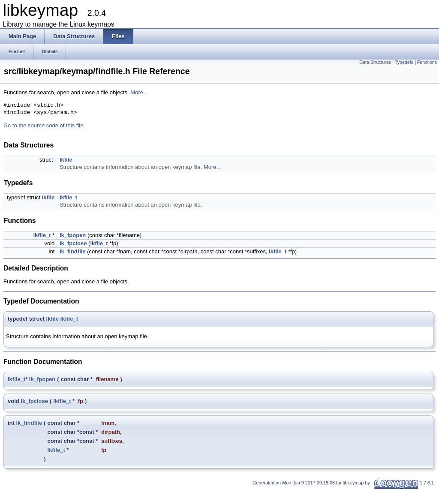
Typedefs (404, 62)
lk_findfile (73, 251)
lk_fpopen (73, 235)
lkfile (66, 159)
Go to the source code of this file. (44, 125)
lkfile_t (68, 197)
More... (138, 92)
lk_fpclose (73, 243)
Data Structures (375, 62)
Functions (427, 62)
